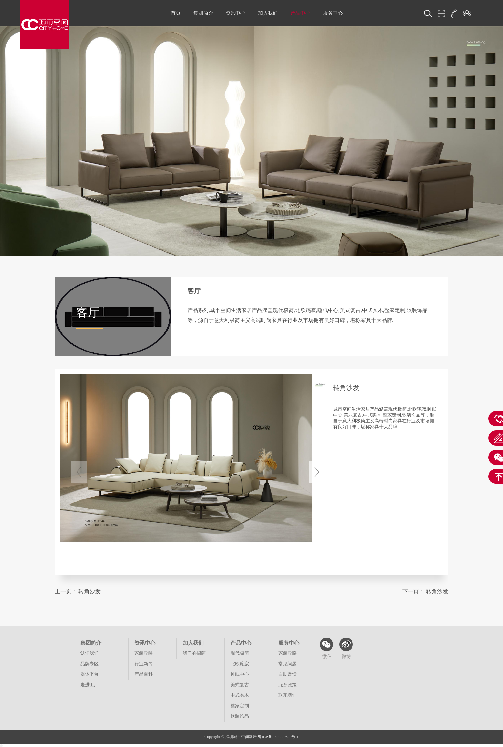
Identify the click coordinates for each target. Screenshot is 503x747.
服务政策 (287, 684)
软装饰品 (240, 716)
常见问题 (287, 663)
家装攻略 (143, 653)
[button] (316, 472)
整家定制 (240, 705)
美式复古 (240, 684)
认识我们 (89, 653)
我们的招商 (194, 653)
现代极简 (240, 653)
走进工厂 (89, 684)
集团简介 (203, 13)
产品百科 (143, 674)
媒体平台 (89, 674)
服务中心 (333, 13)
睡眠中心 (240, 674)
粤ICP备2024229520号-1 (278, 737)
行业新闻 (143, 663)
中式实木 (240, 695)
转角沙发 (89, 591)
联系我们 (287, 695)
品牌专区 (89, 663)
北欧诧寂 (240, 663)
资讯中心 (235, 13)
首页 (176, 13)
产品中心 (300, 13)
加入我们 (268, 13)
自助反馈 (287, 674)
